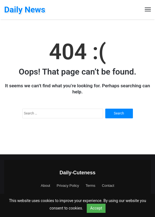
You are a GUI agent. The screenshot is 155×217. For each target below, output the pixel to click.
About (45, 185)
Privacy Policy (68, 185)
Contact (108, 185)
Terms (90, 185)
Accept (96, 208)
